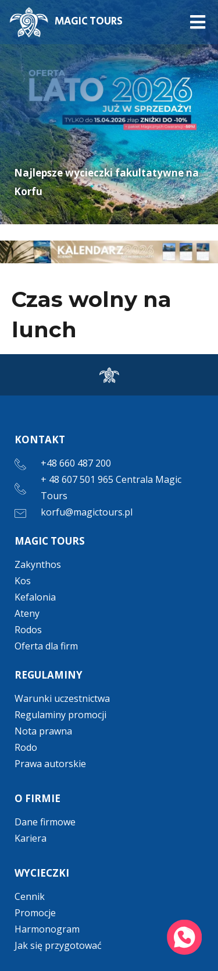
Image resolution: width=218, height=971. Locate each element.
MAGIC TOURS (89, 21)
